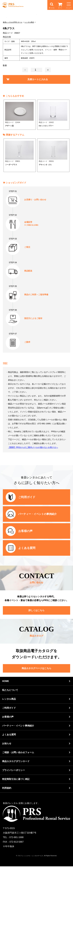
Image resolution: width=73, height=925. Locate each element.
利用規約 (6, 846)
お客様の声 (8, 775)
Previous (3, 173)
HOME (5, 740)
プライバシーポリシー (13, 829)
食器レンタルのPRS (13, 5)
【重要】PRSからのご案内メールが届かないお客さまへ (33, 506)
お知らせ (6, 802)
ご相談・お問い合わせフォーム (18, 811)
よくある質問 (9, 793)
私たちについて (10, 748)
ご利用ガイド (9, 766)
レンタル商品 (29, 81)
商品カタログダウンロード (16, 820)
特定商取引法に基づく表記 (16, 838)
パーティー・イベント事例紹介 (18, 784)
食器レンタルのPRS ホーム (12, 81)
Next (70, 173)
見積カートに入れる (37, 138)
